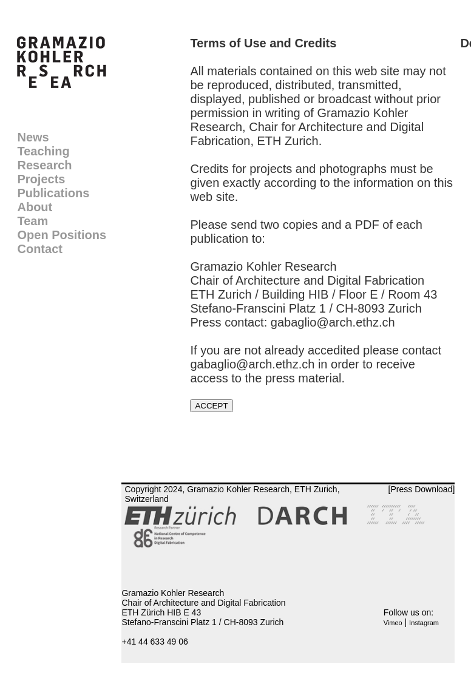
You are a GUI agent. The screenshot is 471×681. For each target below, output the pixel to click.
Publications (53, 193)
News (33, 137)
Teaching (43, 151)
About (34, 207)
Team (32, 221)
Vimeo (393, 622)
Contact (39, 249)
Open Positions (61, 235)
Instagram (424, 622)
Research (44, 165)
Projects (41, 179)
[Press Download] (421, 489)
